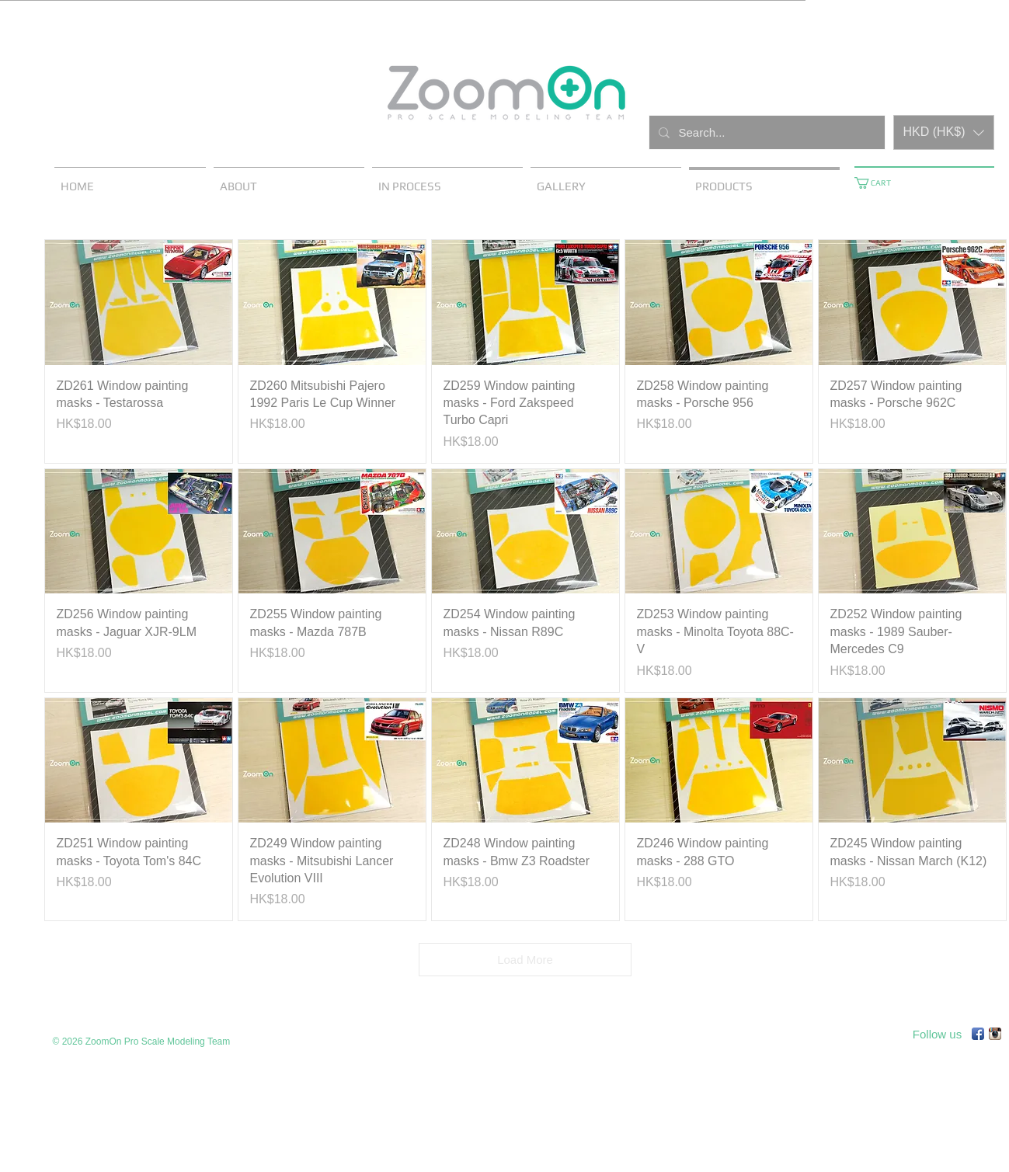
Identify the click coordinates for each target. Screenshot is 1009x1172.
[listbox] (943, 132)
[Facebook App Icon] (978, 1034)
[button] (943, 132)
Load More (525, 959)
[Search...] (765, 132)
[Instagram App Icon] (995, 1034)
